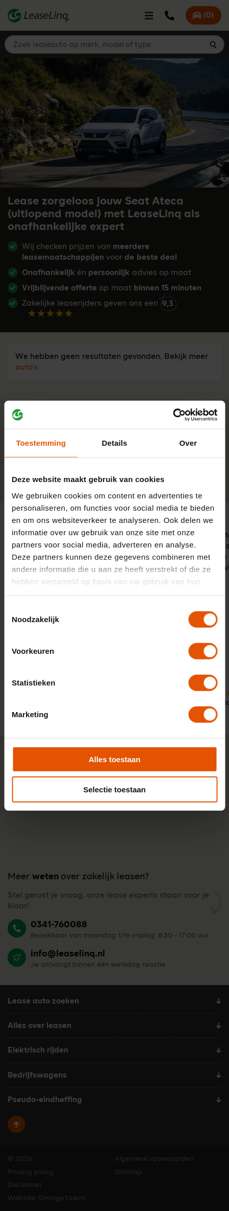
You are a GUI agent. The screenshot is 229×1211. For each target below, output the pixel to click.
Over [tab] (188, 443)
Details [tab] (115, 443)
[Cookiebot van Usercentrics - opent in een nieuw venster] (172, 414)
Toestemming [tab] (41, 443)
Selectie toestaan (114, 789)
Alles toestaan (115, 759)
